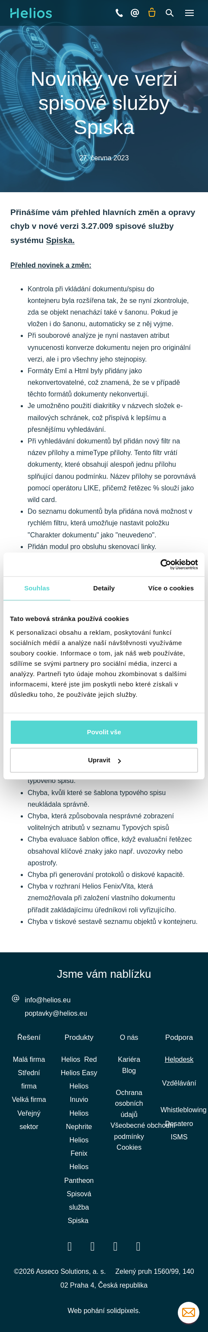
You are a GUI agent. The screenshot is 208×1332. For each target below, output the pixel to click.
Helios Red (79, 1059)
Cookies (129, 1147)
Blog (129, 1070)
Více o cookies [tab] (171, 588)
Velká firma (29, 1099)
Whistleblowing (184, 1110)
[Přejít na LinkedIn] (93, 1246)
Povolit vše (104, 732)
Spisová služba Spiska (79, 1207)
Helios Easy (79, 1072)
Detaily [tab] (104, 588)
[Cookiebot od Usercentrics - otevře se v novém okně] (160, 564)
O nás (129, 1037)
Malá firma (29, 1059)
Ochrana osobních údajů (129, 1103)
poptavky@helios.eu (56, 1013)
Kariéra (129, 1059)
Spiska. (60, 240)
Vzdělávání (179, 1083)
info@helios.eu (48, 1000)
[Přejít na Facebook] (70, 1246)
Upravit (104, 760)
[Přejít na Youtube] (116, 1246)
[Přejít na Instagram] (138, 1246)
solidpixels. (123, 1310)
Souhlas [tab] (37, 588)
